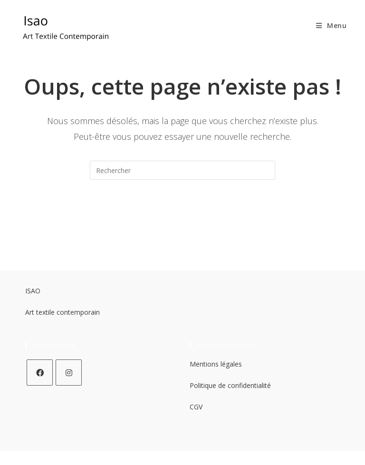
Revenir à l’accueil (183, 217)
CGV (196, 406)
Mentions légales (216, 363)
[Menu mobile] (328, 25)
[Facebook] (40, 372)
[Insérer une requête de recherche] (182, 170)
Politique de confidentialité (230, 385)
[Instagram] (69, 372)
